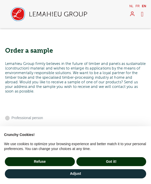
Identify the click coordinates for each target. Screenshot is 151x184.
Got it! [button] (111, 161)
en (144, 6)
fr (137, 6)
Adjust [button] (75, 173)
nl (131, 6)
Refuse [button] (40, 161)
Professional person (27, 118)
